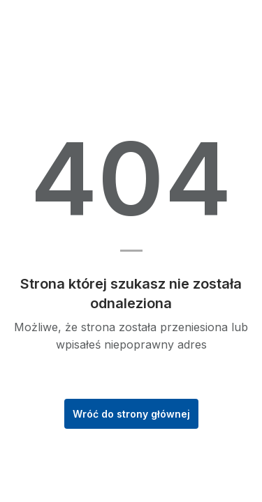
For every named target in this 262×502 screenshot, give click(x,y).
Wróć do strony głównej (131, 414)
